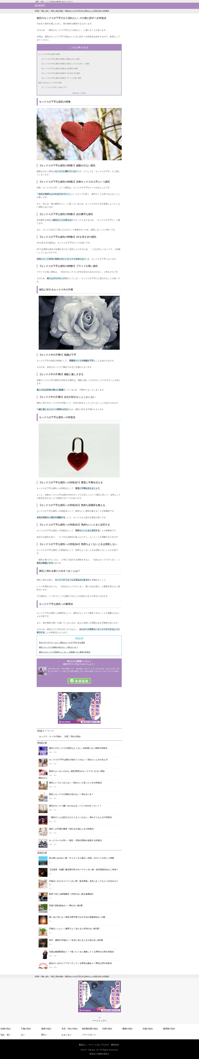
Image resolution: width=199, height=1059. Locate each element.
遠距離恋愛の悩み (90, 1028)
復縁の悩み (46, 1028)
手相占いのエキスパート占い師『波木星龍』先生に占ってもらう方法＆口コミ (83, 883)
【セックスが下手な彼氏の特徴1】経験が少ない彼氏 (60, 59)
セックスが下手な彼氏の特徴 (49, 54)
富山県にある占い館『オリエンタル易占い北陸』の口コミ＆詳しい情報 (81, 858)
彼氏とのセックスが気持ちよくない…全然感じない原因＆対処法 (64, 652)
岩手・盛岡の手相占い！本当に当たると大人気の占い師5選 (76, 940)
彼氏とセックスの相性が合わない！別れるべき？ (58, 647)
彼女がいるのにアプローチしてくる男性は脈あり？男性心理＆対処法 (80, 963)
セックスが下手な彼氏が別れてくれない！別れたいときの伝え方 (78, 759)
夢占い (44, 1034)
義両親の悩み (169, 1028)
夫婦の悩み (107, 1028)
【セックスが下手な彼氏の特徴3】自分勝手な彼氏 (59, 68)
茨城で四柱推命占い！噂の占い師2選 (66, 905)
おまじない (67, 1034)
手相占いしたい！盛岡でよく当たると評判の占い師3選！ (75, 928)
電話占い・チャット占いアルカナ (94, 1044)
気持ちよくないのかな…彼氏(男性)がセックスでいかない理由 (77, 771)
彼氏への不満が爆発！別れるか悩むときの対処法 (71, 828)
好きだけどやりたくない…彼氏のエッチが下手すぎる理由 (62, 642)
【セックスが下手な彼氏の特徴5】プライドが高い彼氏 (61, 78)
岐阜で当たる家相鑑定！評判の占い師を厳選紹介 (71, 894)
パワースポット (89, 1034)
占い (23, 1034)
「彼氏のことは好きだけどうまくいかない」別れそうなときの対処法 (80, 817)
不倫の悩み (26, 1028)
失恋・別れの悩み (57, 11)
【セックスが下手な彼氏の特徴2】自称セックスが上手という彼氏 (65, 64)
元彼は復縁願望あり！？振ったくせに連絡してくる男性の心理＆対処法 (81, 951)
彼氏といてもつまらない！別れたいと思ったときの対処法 (75, 782)
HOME (37, 11)
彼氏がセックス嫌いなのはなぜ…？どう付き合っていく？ (75, 805)
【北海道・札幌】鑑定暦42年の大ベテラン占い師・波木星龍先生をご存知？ (83, 869)
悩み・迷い (45, 11)
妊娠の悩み (148, 1028)
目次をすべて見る (79, 93)
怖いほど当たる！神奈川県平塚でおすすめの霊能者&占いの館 (77, 917)
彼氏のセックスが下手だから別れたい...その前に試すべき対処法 (87, 11)
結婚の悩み (6, 1028)
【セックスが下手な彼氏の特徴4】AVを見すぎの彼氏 (60, 73)
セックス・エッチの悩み (50, 736)
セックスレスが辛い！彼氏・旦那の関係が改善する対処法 (75, 840)
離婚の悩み (127, 1028)
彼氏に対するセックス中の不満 (49, 83)
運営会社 (115, 1044)
